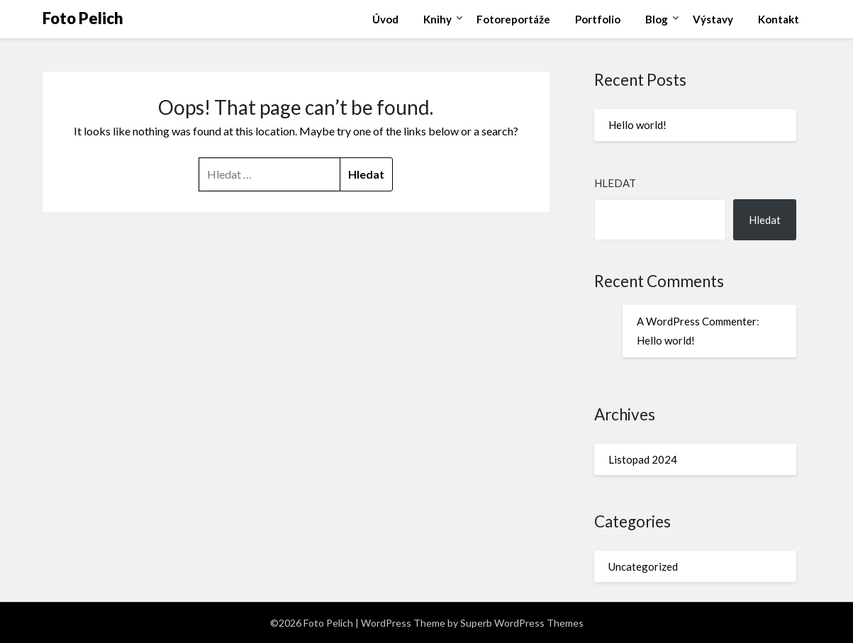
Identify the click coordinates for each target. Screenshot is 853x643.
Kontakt (778, 19)
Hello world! (637, 124)
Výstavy (713, 19)
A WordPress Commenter (697, 321)
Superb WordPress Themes (522, 623)
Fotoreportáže (513, 19)
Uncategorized (643, 566)
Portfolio (597, 19)
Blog (656, 19)
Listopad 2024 (642, 459)
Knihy (437, 19)
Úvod (385, 19)
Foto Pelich (83, 18)
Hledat (615, 183)
